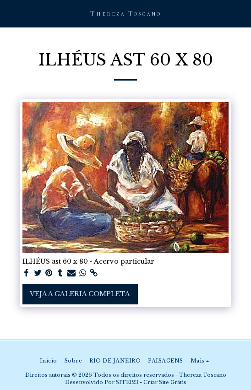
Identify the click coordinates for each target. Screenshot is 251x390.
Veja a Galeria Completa (80, 294)
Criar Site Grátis (164, 382)
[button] (10, 13)
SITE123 (127, 382)
